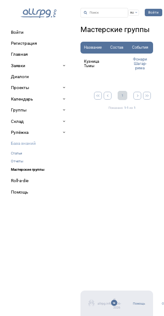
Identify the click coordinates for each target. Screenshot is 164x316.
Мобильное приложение (38, 293)
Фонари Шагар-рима (118, 80)
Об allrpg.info (25, 282)
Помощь (20, 272)
